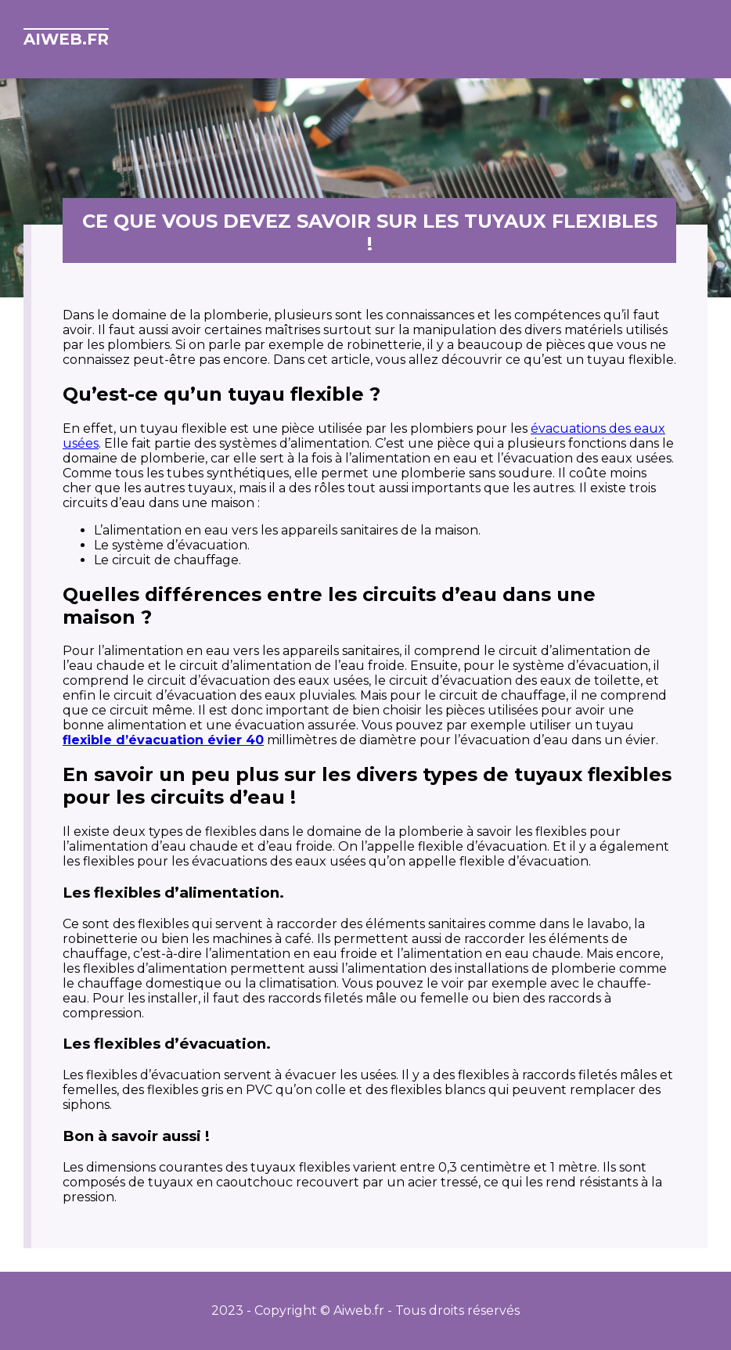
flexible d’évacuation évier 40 (163, 740)
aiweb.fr (66, 39)
